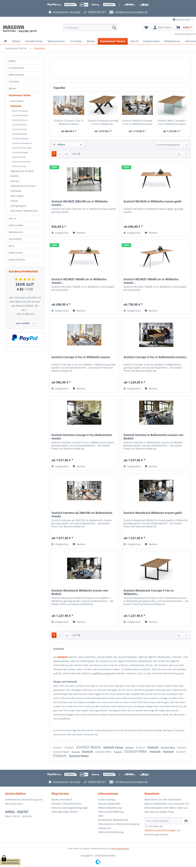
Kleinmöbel (15, 239)
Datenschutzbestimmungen (160, 830)
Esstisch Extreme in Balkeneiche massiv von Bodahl (154, 436)
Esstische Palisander (22, 147)
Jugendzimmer (17, 259)
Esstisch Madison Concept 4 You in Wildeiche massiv (137, 122)
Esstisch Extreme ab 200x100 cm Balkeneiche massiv (82, 514)
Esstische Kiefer (19, 133)
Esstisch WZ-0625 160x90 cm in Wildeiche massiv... (79, 281)
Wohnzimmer (16, 74)
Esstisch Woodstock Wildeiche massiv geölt (153, 513)
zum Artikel (25, 322)
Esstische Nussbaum (22, 143)
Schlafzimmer (16, 67)
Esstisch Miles (168, 747)
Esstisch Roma (79, 756)
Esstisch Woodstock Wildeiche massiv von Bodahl (80, 592)
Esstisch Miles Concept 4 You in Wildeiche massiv (172, 122)
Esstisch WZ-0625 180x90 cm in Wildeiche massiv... (151, 281)
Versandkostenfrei (120, 848)
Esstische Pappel (20, 152)
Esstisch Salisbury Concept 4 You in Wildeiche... (103, 122)
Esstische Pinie (19, 157)
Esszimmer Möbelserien (24, 210)
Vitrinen (15, 181)
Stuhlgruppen (18, 205)
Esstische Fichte (19, 129)
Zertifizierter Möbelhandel (113, 819)
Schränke (14, 81)
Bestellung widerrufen (185, 34)
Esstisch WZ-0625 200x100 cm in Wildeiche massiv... (80, 203)
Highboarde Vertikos (22, 171)
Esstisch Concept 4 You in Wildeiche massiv (68, 122)
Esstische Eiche (19, 124)
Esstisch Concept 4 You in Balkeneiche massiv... (156, 357)
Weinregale (16, 195)
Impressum (104, 828)
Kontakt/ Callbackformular (66, 803)
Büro (11, 245)
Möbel (12, 61)
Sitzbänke (16, 190)
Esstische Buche (20, 120)
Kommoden (17, 101)
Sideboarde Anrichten (23, 186)
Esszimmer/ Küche (19, 95)
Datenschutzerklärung (111, 811)
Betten (12, 88)
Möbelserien (16, 232)
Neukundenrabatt (62, 799)
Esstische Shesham (21, 161)
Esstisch (58, 747)
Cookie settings (106, 799)
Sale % (12, 218)
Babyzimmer (16, 252)
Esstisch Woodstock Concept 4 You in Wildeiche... (149, 592)
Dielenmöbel (16, 225)
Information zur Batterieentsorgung (118, 824)
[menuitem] (90, 29)
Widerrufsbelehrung (110, 807)
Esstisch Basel (61, 751)
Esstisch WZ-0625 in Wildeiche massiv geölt (152, 201)
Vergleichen (60, 232)
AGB (100, 815)
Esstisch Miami (89, 747)
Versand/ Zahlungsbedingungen (70, 807)
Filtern (59, 144)
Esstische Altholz (20, 115)
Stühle (14, 200)
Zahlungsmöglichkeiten (65, 811)
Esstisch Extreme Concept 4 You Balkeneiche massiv (82, 436)
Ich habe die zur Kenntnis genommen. (162, 830)
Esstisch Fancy (113, 747)
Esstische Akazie (20, 110)
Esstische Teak (19, 166)
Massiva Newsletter (109, 803)
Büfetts (14, 176)
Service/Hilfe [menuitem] (182, 19)
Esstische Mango (20, 138)
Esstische (15, 106)
